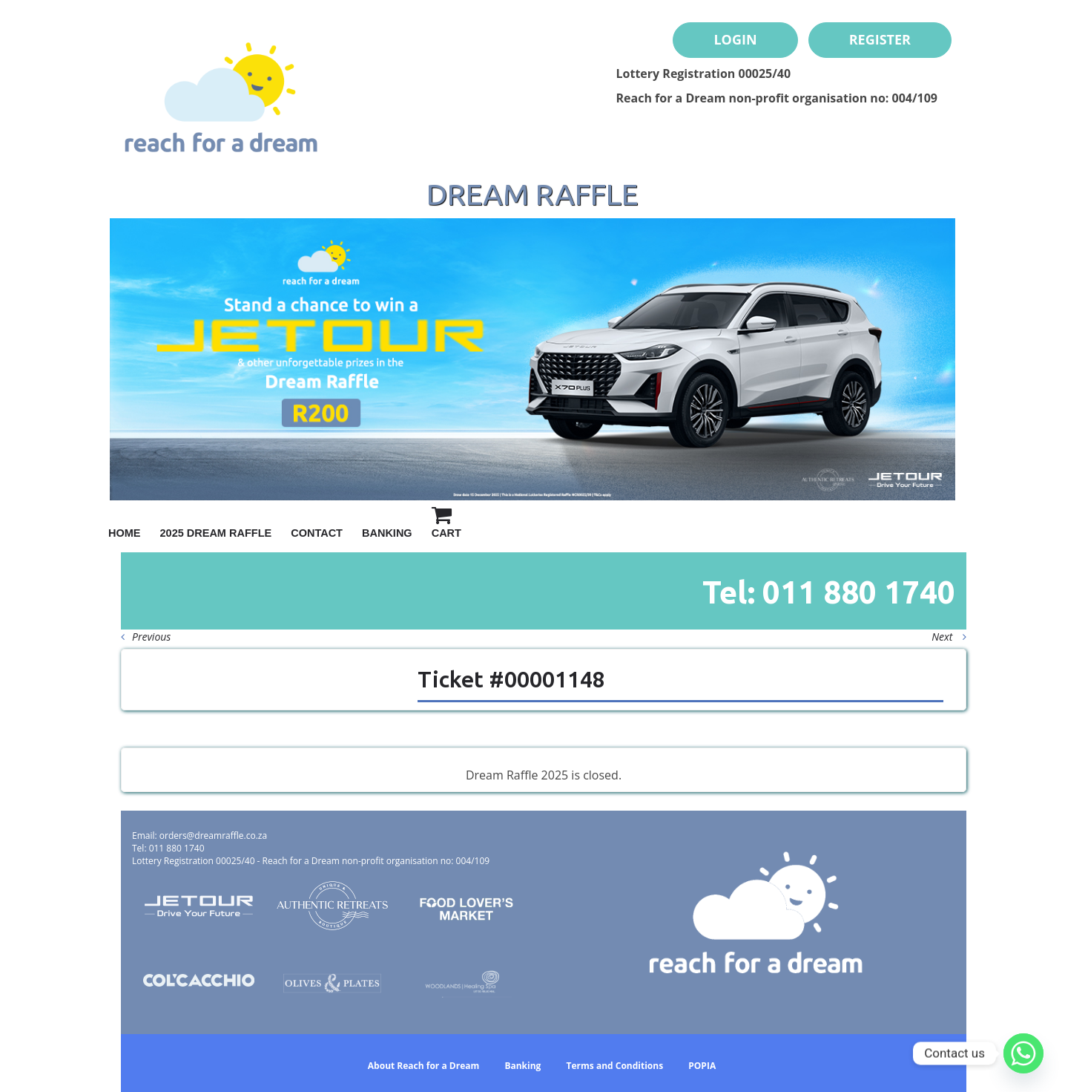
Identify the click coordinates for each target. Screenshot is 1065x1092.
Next (949, 637)
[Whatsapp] (1023, 1053)
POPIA (702, 1065)
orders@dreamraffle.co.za (213, 835)
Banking (387, 533)
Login (734, 39)
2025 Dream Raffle (216, 533)
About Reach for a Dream (423, 1065)
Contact (317, 533)
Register (880, 39)
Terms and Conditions (615, 1065)
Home (124, 533)
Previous (146, 637)
